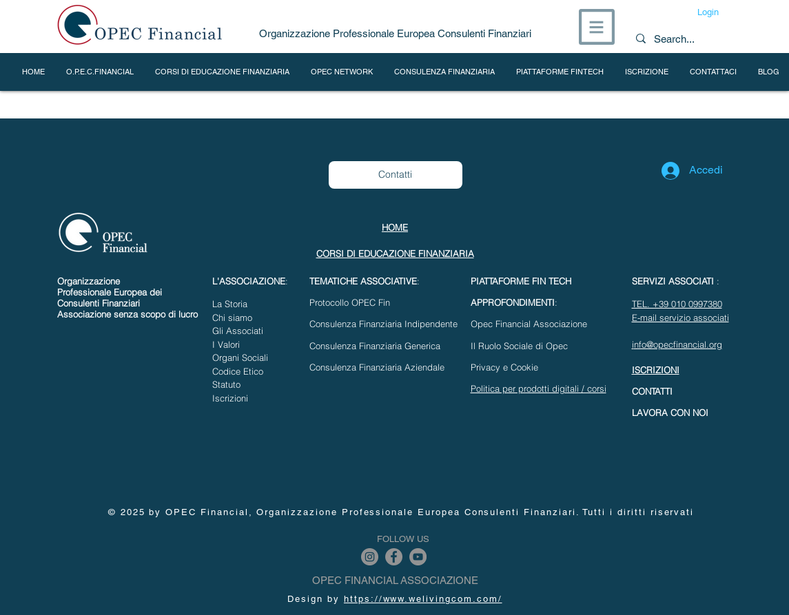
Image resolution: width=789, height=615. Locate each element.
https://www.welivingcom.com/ (423, 599)
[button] (597, 26)
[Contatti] (395, 175)
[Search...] (677, 38)
